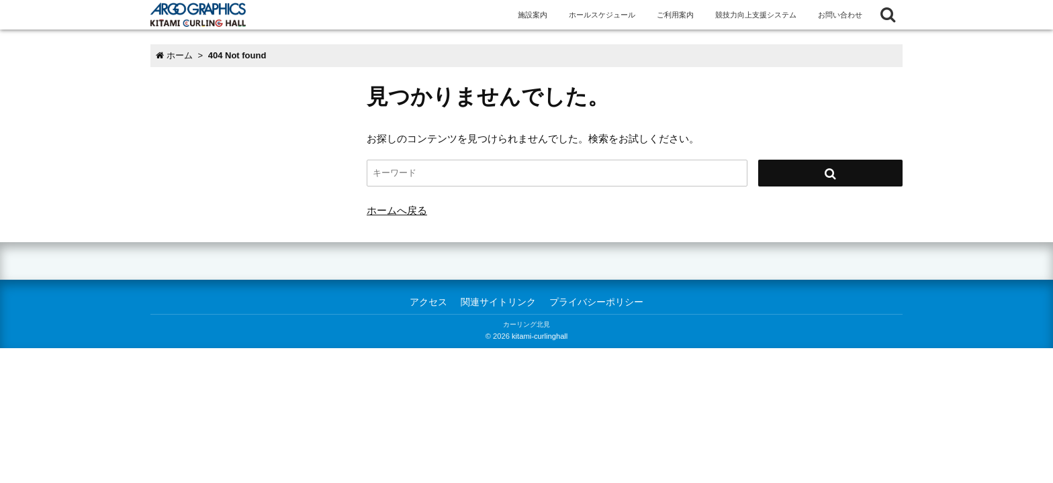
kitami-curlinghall (539, 336)
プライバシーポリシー (596, 302)
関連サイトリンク (498, 302)
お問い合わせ (840, 15)
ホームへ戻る (397, 210)
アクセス (428, 302)
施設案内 (532, 15)
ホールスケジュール (602, 15)
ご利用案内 (675, 15)
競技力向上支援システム (755, 15)
